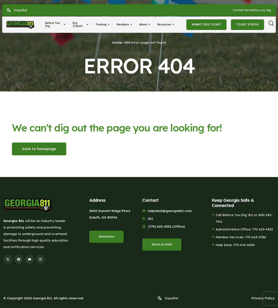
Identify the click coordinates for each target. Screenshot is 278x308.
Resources (166, 24)
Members (125, 24)
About (145, 24)
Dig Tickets (81, 24)
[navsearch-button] (272, 24)
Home (117, 42)
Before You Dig (55, 24)
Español (20, 10)
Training (103, 24)
